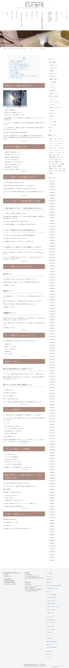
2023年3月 (52, 265)
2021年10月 (52, 299)
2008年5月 (52, 531)
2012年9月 (52, 384)
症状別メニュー (36, 16)
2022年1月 (52, 291)
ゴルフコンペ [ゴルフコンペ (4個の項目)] (56, 150)
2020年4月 (52, 331)
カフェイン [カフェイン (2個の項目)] (51, 145)
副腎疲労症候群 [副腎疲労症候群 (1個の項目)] (52, 157)
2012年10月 (52, 381)
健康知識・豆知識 (53, 79)
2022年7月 (52, 282)
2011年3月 (52, 435)
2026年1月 (52, 186)
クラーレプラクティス (55, 101)
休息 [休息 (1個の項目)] (54, 154)
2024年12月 (52, 223)
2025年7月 (52, 203)
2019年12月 (52, 336)
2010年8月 (52, 455)
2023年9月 (52, 248)
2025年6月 (52, 206)
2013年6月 (52, 359)
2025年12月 (52, 189)
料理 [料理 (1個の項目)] (56, 159)
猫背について (49, 582)
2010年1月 (52, 475)
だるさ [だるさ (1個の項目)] (55, 139)
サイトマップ (49, 657)
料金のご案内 (49, 651)
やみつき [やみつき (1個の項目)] (60, 139)
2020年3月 (52, 333)
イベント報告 (53, 121)
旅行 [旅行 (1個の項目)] (60, 159)
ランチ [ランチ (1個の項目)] (63, 152)
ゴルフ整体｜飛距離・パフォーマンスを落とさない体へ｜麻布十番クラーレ (50, 17)
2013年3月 (52, 367)
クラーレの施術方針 (15, 72)
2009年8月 (52, 489)
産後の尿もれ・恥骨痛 (51, 597)
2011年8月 (52, 421)
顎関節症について (50, 612)
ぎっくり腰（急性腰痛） (52, 594)
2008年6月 (52, 529)
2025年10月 (52, 195)
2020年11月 (52, 314)
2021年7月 (52, 302)
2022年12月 (52, 271)
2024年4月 (52, 240)
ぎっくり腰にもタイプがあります (18, 67)
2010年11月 (52, 447)
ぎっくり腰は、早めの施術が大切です (19, 64)
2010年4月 (52, 466)
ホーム (2, 13)
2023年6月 (52, 257)
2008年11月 (52, 514)
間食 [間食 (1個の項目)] (64, 170)
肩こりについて (50, 591)
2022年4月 (52, 288)
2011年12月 (52, 410)
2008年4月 (52, 534)
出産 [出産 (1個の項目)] (58, 154)
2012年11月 (52, 379)
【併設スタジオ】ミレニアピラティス (56, 17)
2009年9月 (52, 486)
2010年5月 (52, 464)
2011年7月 (52, 424)
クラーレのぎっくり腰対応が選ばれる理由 (20, 65)
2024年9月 (52, 232)
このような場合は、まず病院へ (17, 74)
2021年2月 (52, 308)
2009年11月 (52, 480)
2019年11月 (52, 339)
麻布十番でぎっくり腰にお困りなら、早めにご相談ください (24, 75)
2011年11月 (52, 413)
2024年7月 (52, 234)
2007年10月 (52, 551)
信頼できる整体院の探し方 (52, 641)
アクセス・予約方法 (51, 629)
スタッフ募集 (66, 15)
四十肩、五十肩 (53, 67)
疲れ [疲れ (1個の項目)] (61, 161)
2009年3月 (52, 503)
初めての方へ (16, 15)
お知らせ (52, 110)
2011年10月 (52, 415)
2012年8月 (52, 387)
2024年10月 (52, 229)
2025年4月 (52, 212)
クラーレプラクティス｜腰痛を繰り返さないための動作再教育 (42, 20)
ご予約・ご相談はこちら (16, 77)
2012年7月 (52, 390)
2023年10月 (52, 246)
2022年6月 (52, 285)
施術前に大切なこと (15, 70)
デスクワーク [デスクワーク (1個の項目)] (51, 152)
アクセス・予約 (27, 14)
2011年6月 (52, 427)
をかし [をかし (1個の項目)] (50, 141)
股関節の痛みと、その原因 (52, 588)
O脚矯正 (52, 70)
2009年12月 (52, 478)
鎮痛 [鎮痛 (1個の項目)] (60, 170)
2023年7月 (52, 254)
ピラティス (52, 99)
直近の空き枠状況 (50, 626)
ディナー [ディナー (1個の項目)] (62, 150)
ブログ (61, 13)
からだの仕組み (53, 82)
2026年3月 (52, 181)
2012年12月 (52, 376)
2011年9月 (52, 418)
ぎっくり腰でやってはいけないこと (18, 69)
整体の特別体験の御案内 (52, 647)
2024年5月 (52, 237)
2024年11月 (52, 226)
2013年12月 (52, 342)
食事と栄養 (52, 90)
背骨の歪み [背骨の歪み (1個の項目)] (51, 168)
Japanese (55, 667)
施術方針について (32, 17)
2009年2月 (52, 506)
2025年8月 (52, 200)
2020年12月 (52, 311)
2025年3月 (52, 215)
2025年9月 (52, 198)
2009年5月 (52, 497)
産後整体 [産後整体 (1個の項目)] (57, 161)
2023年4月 (52, 263)
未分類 (50, 130)
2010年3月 (52, 469)
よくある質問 (49, 638)
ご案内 (7, 13)
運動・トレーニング (54, 93)
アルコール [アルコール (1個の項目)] (51, 143)
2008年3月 (52, 537)
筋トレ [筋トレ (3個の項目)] (57, 164)
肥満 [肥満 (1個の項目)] (50, 166)
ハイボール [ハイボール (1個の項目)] (58, 152)
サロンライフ (52, 113)
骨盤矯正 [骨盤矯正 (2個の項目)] (51, 173)
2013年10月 (52, 348)
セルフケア (52, 84)
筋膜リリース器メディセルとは (53, 606)
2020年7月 (52, 322)
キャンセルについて (51, 616)
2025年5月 (52, 209)
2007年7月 (52, 560)
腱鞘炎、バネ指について (52, 609)
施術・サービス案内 (53, 96)
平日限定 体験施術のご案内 (21, 19)
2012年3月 (52, 401)
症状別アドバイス (54, 65)
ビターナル (52, 104)
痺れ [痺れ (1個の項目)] (50, 164)
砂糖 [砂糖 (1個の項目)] (53, 164)
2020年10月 (52, 316)
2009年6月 (52, 495)
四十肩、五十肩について (52, 600)
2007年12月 (52, 546)
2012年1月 (52, 407)
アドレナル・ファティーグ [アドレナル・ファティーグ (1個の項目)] (58, 141)
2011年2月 (52, 438)
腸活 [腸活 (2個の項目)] (56, 168)
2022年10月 (52, 277)
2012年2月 (52, 404)
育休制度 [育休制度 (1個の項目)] (54, 166)
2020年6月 (52, 325)
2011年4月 (52, 432)
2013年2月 (52, 370)
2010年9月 (52, 452)
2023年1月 (52, 268)
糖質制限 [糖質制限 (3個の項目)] (62, 164)
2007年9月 (52, 554)
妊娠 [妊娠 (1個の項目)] (62, 157)
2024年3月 (52, 243)
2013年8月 (52, 353)
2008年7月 (52, 526)
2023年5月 (52, 260)
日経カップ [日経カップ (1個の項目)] (51, 161)
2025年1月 (52, 220)
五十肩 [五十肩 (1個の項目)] (50, 154)
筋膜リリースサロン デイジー (56, 107)
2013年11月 (52, 345)
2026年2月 (52, 183)
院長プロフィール (50, 654)
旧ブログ (51, 127)
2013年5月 (52, 362)
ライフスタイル (52, 87)
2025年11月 (52, 192)
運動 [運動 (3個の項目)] (64, 168)
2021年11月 (52, 297)
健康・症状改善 (52, 62)
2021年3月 (52, 305)
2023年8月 (52, 251)
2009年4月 (52, 500)
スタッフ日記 (53, 124)
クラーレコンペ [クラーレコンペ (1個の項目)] (61, 148)
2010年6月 (52, 461)
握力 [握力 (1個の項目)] (52, 159)
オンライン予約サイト (30, 585)
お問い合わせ (49, 632)
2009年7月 (52, 492)
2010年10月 (52, 449)
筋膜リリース (53, 73)
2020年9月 (52, 319)
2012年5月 (52, 396)
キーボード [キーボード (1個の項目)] (57, 145)
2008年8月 (52, 523)
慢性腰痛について (50, 579)
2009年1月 (52, 509)
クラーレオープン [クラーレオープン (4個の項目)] (52, 148)
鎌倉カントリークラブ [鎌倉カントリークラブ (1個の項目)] (53, 170)
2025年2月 (52, 217)
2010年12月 (52, 444)
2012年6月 (52, 393)
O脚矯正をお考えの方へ (52, 603)
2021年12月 (52, 294)
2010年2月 (52, 472)
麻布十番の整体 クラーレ (52, 619)
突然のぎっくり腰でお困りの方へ (18, 60)
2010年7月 (52, 458)
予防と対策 (52, 76)
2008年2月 (52, 540)
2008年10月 (52, 517)
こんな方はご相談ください (16, 62)
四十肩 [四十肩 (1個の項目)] (58, 157)
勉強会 (51, 116)
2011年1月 (52, 441)
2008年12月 (52, 512)
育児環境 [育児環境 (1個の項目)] (59, 166)
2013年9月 (52, 350)
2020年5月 (52, 328)
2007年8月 (52, 557)
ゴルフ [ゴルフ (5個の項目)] (50, 150)
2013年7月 (52, 356)
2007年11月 (52, 548)
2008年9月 (52, 520)
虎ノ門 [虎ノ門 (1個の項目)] (60, 168)
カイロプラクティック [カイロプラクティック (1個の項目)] (59, 143)
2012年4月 (52, 398)
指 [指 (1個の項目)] (49, 159)
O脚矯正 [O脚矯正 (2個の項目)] (50, 139)
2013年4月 (52, 364)
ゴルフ (51, 118)
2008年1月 (52, 543)
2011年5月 (52, 430)
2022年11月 (52, 274)
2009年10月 (52, 483)
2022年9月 (52, 280)
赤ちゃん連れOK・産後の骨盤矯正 (54, 585)
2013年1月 (52, 373)
